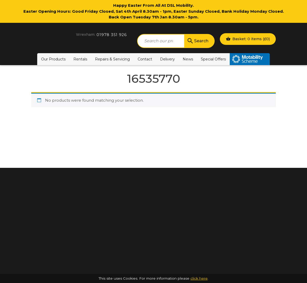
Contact (145, 59)
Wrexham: (85, 34)
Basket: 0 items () (248, 38)
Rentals (80, 59)
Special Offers (213, 59)
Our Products (53, 59)
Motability (250, 59)
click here (199, 278)
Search (197, 41)
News (188, 59)
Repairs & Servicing (112, 59)
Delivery (167, 59)
